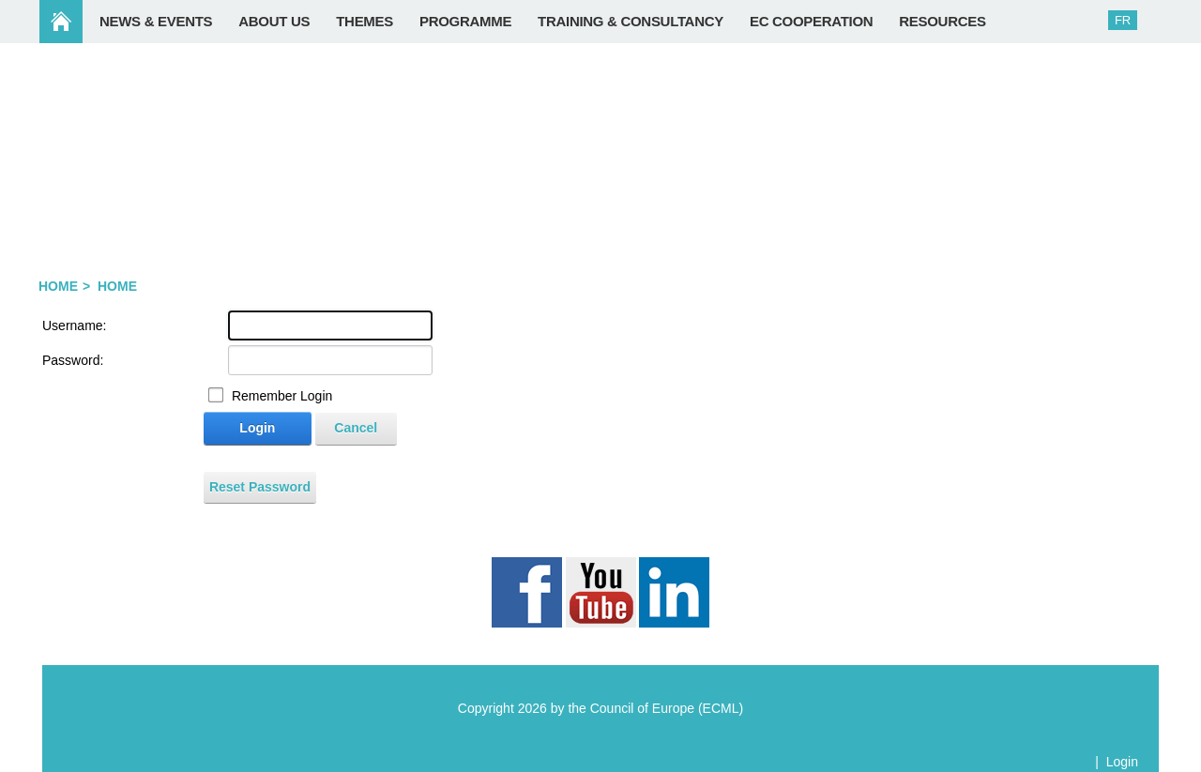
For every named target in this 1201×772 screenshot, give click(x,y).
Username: (74, 325)
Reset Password (260, 486)
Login (257, 427)
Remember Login (282, 395)
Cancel (355, 427)
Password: (72, 360)
